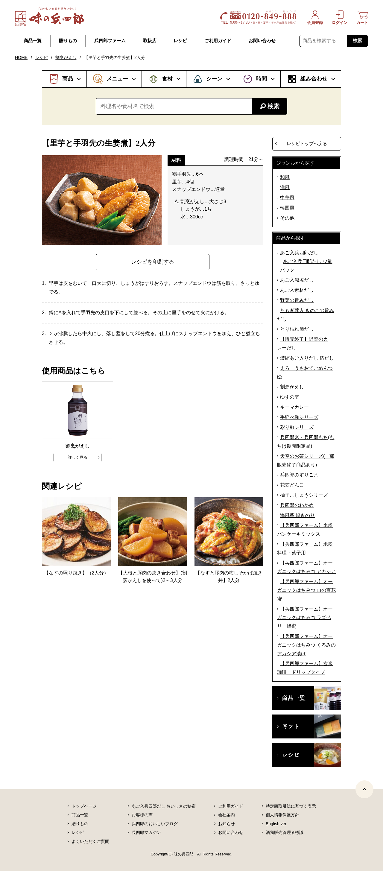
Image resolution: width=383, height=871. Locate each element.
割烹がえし (65, 57)
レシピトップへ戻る (307, 143)
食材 (167, 79)
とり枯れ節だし (297, 329)
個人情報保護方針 (282, 814)
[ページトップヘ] (364, 789)
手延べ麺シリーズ (299, 417)
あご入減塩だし (297, 279)
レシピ (180, 40)
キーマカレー (294, 407)
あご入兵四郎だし (299, 252)
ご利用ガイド (217, 40)
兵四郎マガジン (146, 832)
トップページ (84, 806)
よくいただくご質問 (90, 841)
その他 (287, 218)
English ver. (276, 823)
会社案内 (226, 814)
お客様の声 (142, 814)
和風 (285, 177)
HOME (21, 57)
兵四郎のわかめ (297, 505)
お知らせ (226, 823)
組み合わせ (313, 79)
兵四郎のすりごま (299, 474)
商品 (67, 79)
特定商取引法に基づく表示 (291, 806)
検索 (357, 40)
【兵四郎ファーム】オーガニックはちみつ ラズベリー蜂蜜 (305, 617)
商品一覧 (33, 40)
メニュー (117, 79)
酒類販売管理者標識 (284, 832)
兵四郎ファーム (110, 40)
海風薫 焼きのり (297, 515)
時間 (261, 79)
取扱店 (149, 40)
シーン (214, 79)
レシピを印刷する (152, 262)
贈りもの (68, 40)
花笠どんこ (292, 484)
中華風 (287, 197)
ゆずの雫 (289, 396)
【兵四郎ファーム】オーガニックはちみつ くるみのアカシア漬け (306, 645)
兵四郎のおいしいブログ (155, 823)
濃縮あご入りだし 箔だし (307, 358)
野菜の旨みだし (297, 300)
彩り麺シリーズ (297, 427)
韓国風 (287, 207)
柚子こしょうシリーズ (304, 495)
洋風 (285, 187)
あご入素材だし (297, 290)
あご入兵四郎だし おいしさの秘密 (164, 806)
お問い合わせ (262, 40)
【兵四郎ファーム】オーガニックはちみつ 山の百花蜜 (306, 590)
